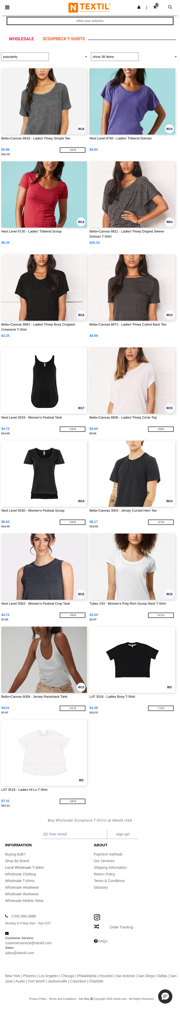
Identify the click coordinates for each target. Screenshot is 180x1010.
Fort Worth (36, 981)
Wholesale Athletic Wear (24, 901)
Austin (20, 981)
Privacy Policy (37, 998)
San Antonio (125, 976)
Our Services (104, 861)
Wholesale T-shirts (19, 881)
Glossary (101, 887)
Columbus (78, 981)
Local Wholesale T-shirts (24, 867)
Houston (106, 976)
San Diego (146, 976)
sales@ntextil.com (19, 953)
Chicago (67, 976)
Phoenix (29, 976)
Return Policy (104, 874)
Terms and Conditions (62, 998)
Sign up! (123, 834)
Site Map (83, 998)
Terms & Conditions (109, 881)
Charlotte (96, 981)
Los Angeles (48, 976)
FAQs (102, 941)
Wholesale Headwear (22, 887)
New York (12, 976)
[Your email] (74, 834)
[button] (138, 7)
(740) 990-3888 (23, 916)
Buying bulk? (15, 854)
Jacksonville (57, 981)
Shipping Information (110, 867)
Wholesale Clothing (20, 874)
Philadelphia (86, 976)
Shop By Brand (17, 861)
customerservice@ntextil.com (28, 943)
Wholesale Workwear (22, 894)
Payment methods (108, 854)
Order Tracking (121, 927)
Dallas (162, 976)
